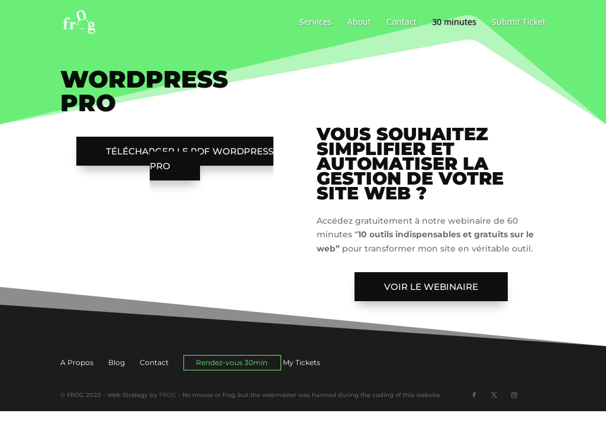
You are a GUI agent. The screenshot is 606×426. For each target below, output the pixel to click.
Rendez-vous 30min (231, 362)
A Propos (77, 362)
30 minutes (454, 22)
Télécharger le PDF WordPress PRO (189, 159)
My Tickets (301, 362)
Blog (116, 362)
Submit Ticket (519, 22)
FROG (167, 395)
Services (315, 22)
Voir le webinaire (431, 286)
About (359, 22)
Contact (401, 22)
